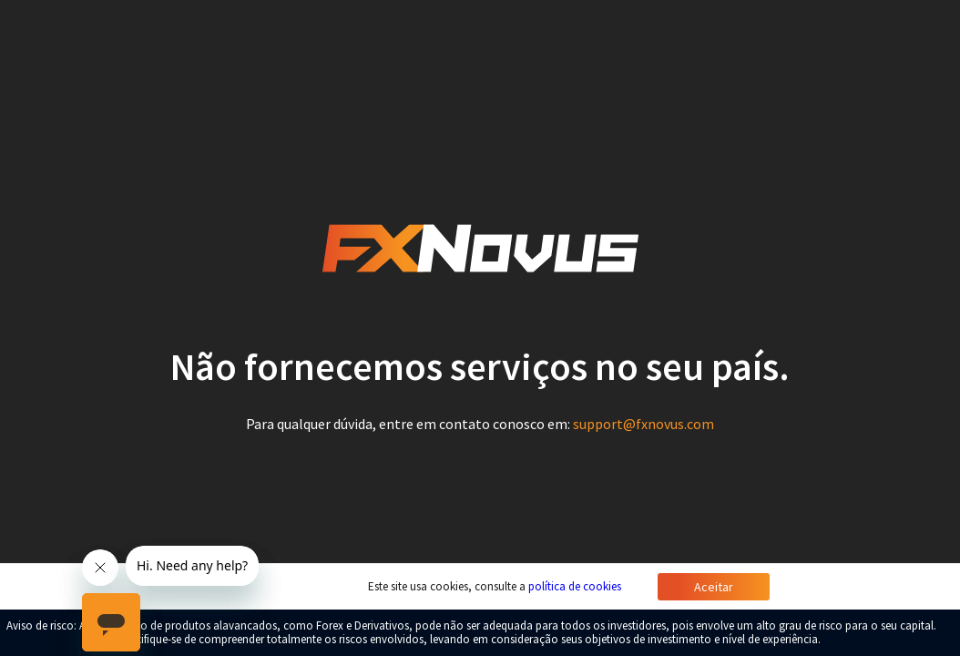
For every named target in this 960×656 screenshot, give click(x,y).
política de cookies (574, 586)
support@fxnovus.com (643, 424)
